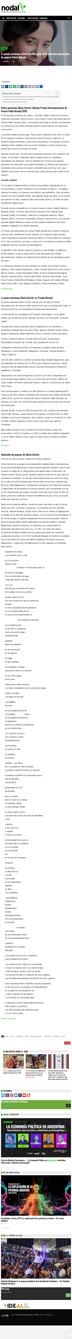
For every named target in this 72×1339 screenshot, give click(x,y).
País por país (11, 18)
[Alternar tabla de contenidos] (56, 93)
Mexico (27, 1036)
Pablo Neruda (56, 1036)
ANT (3, 1181)
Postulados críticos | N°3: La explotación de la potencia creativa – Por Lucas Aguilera (32, 1233)
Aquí (68, 1118)
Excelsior (5, 445)
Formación (43, 18)
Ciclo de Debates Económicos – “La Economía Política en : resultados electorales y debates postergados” (33, 1175)
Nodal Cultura (47, 1036)
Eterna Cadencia (8, 1018)
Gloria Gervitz (19, 1036)
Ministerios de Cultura (36, 1036)
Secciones (21, 18)
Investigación (33, 18)
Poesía (63, 1036)
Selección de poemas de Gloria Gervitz (15, 102)
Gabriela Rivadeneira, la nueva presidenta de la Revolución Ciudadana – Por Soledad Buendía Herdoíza (35, 1296)
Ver (68, 1309)
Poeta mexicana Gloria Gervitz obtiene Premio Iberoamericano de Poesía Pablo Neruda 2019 (30, 96)
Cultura (4, 49)
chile (7, 1036)
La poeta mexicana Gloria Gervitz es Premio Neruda (18, 99)
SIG (8, 1181)
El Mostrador (7, 289)
